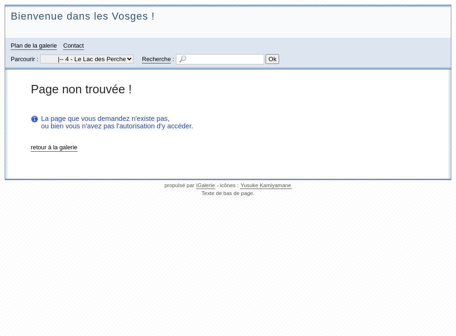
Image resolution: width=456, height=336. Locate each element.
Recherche (156, 59)
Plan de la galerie (34, 45)
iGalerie (205, 185)
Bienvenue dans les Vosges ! (83, 16)
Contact (73, 45)
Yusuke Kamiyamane (265, 185)
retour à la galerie (54, 147)
